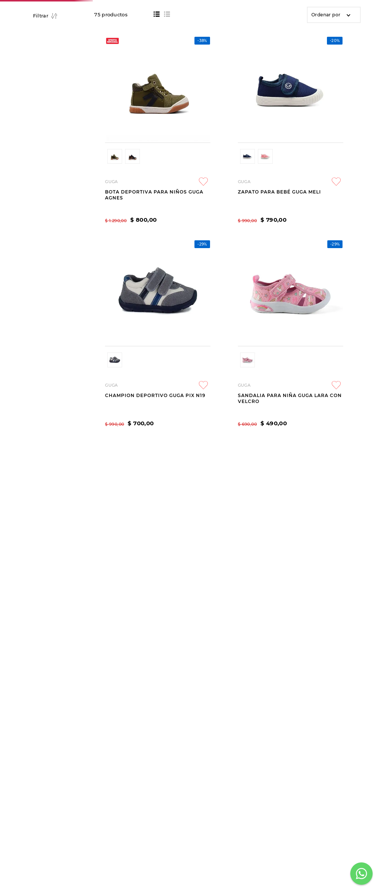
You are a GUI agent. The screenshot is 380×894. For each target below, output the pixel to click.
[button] (45, 243)
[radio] (156, 89)
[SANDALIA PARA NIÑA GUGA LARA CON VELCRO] (324, 256)
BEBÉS (75, 77)
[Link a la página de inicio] (27, 77)
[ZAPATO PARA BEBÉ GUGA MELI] (191, 256)
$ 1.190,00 (55, 286)
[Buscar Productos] (262, 34)
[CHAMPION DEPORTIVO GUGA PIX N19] (257, 256)
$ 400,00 (30, 283)
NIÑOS (51, 77)
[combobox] (165, 34)
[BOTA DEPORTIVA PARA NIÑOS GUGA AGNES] (124, 256)
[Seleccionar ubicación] (324, 36)
